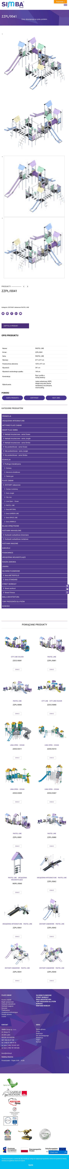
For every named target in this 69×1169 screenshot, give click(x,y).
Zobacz (17, 669)
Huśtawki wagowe (10, 544)
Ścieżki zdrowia (9, 562)
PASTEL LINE (25, 307)
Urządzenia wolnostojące (14, 557)
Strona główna (40, 1029)
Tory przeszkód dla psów (13, 602)
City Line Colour (17, 657)
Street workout (9, 588)
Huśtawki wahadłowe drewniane (16, 535)
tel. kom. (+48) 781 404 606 (10, 1048)
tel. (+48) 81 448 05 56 (9, 1043)
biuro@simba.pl (7, 1053)
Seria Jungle (9, 493)
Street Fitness (9, 593)
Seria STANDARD (10, 580)
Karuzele (6, 548)
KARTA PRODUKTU (12, 398)
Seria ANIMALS (10, 522)
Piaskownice (7, 553)
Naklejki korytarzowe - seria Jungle (16, 439)
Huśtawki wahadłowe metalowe (15, 539)
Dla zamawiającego (42, 1035)
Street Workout (9, 584)
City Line (8, 497)
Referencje (39, 1038)
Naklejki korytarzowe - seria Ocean (16, 434)
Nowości (6, 606)
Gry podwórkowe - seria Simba (15, 455)
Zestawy (7, 468)
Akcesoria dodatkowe (12, 472)
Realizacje (39, 1033)
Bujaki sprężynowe (10, 526)
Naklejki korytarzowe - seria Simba (16, 443)
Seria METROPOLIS (11, 575)
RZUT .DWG (56, 398)
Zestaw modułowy (11, 489)
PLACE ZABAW (6, 1000)
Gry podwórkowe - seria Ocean (15, 447)
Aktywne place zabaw (12, 425)
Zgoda (30, 1165)
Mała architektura (10, 597)
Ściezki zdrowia (7, 1014)
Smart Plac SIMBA (10, 430)
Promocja (6, 416)
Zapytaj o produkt (11, 326)
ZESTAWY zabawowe (14, 307)
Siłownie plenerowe (11, 571)
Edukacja (6, 460)
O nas (38, 1031)
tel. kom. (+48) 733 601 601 (10, 1045)
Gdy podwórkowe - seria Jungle (15, 451)
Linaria (5, 566)
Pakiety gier (9, 476)
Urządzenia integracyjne (13, 421)
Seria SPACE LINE (10, 517)
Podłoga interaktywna (12, 464)
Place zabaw (7, 481)
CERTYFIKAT (34, 398)
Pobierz (38, 1040)
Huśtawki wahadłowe (11, 531)
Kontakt (38, 1042)
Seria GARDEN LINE (11, 513)
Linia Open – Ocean (11, 501)
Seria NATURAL (10, 509)
